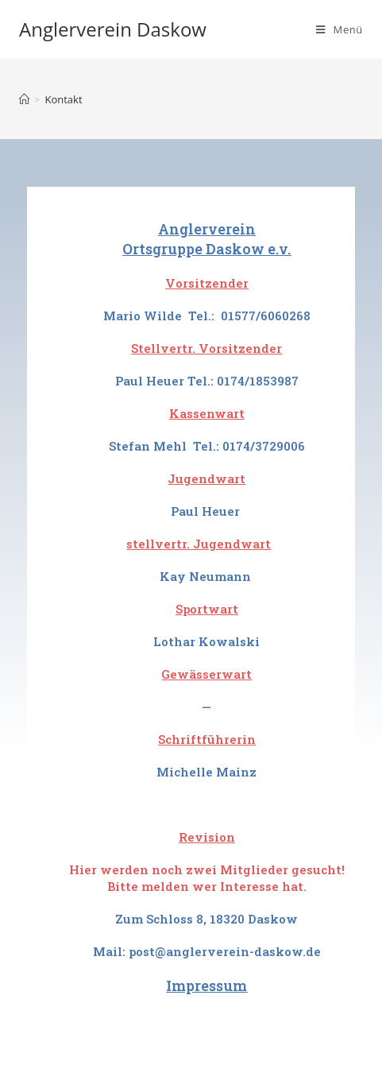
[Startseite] (24, 99)
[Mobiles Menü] (339, 29)
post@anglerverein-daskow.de (225, 951)
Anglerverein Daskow (112, 29)
